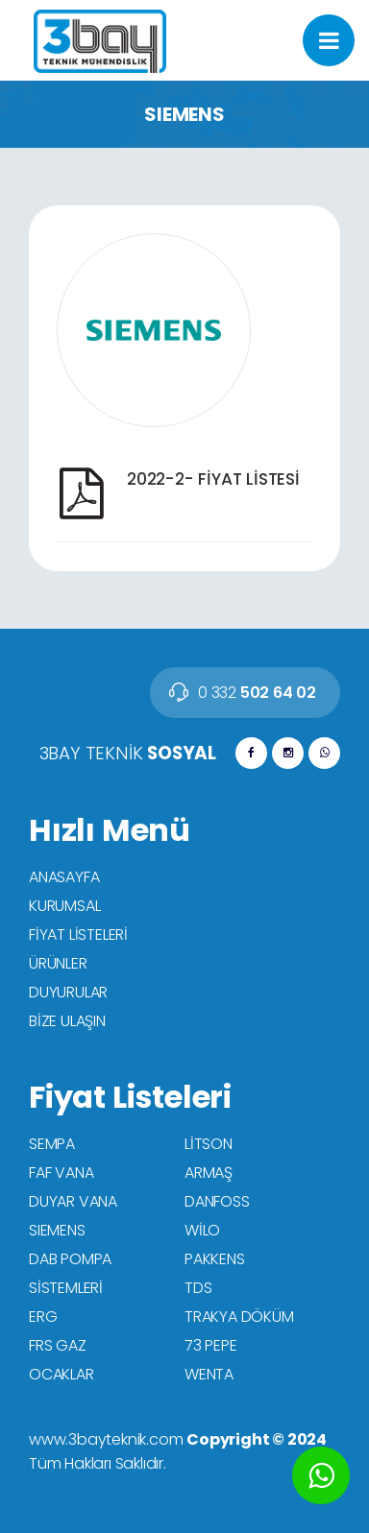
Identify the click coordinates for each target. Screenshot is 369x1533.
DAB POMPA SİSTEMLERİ (70, 1273)
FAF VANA (61, 1173)
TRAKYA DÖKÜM (239, 1316)
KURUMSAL (64, 906)
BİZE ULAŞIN (67, 1021)
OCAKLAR (61, 1374)
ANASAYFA (64, 877)
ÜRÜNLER (58, 963)
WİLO (202, 1230)
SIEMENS (57, 1230)
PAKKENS (214, 1259)
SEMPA (52, 1144)
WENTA (209, 1374)
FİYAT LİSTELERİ (78, 934)
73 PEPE (210, 1345)
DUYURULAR (68, 992)
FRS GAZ (57, 1345)
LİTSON (208, 1144)
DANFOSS (217, 1201)
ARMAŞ (208, 1173)
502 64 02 (257, 693)
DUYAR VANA (73, 1201)
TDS (197, 1288)
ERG (43, 1316)
